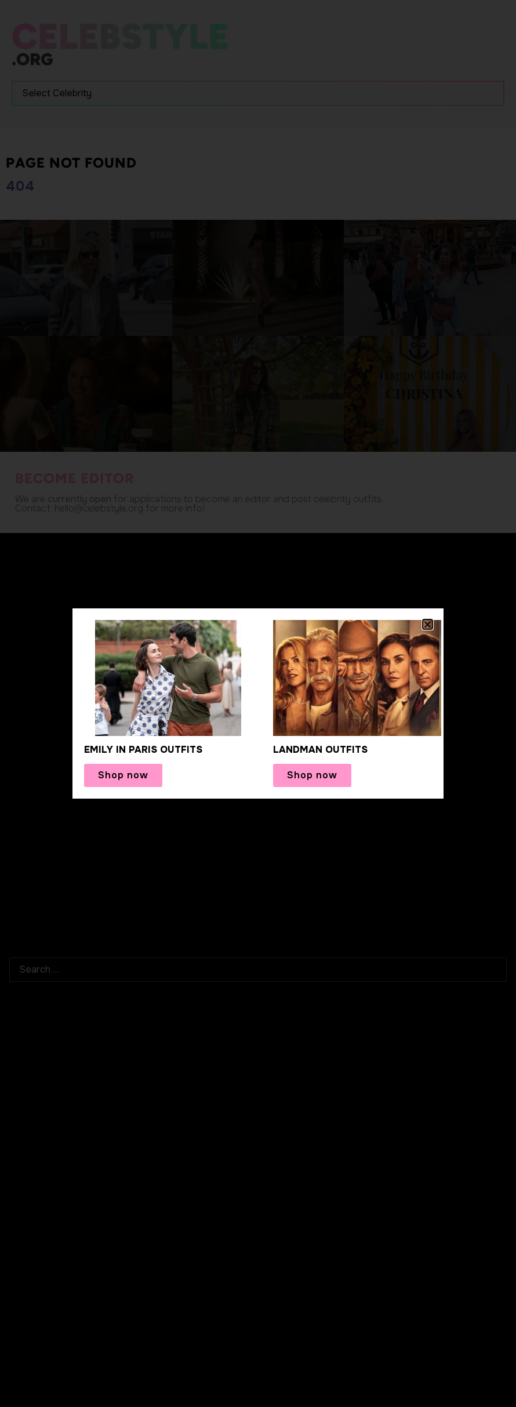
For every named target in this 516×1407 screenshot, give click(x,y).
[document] (258, 703)
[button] (427, 624)
